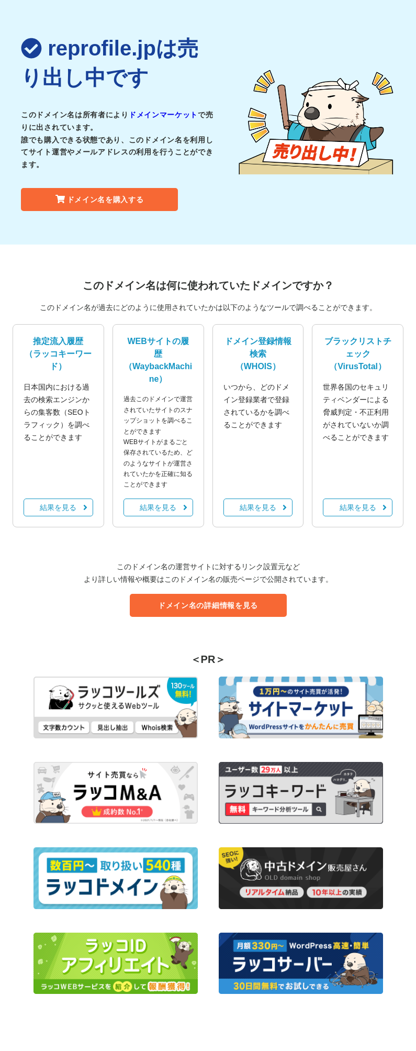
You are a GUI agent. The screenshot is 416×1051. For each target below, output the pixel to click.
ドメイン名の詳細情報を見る (208, 605)
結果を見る (63, 507)
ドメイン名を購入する (99, 199)
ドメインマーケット (163, 114)
